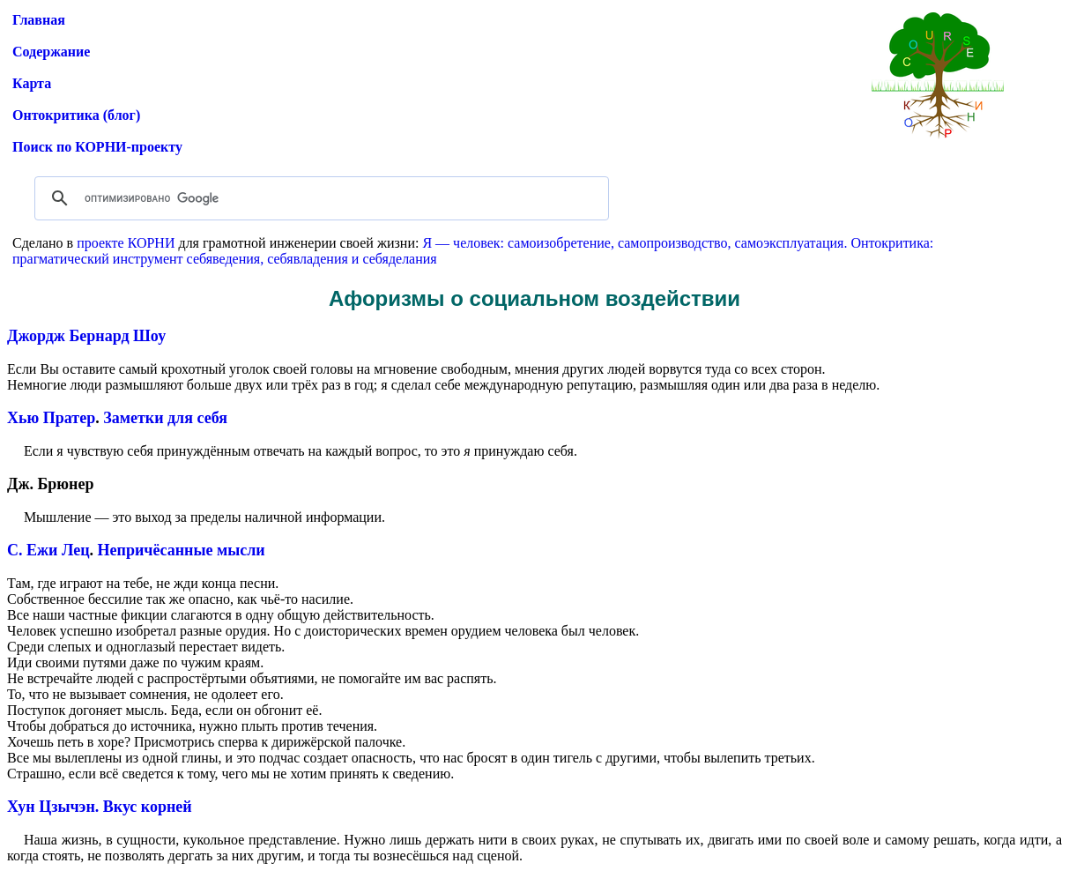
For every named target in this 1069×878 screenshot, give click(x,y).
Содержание (51, 51)
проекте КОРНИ (125, 242)
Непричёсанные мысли (181, 550)
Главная (38, 19)
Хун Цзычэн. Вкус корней (99, 806)
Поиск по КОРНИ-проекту (97, 146)
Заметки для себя (165, 418)
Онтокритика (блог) (76, 115)
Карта (31, 83)
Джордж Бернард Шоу (86, 336)
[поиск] (319, 198)
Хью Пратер (51, 418)
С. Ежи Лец (48, 550)
